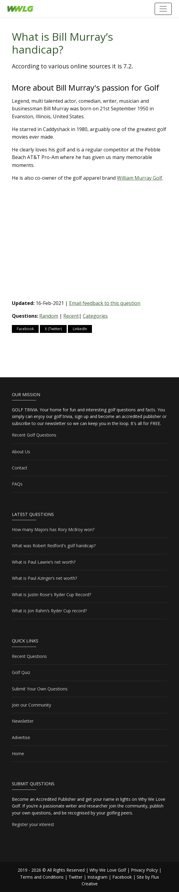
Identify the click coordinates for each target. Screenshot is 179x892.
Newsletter (22, 721)
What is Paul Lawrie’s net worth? (43, 562)
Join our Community (31, 705)
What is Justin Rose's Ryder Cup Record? (51, 594)
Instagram (97, 877)
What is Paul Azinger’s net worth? (44, 578)
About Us (21, 452)
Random (48, 316)
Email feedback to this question (104, 303)
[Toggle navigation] (163, 9)
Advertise (21, 737)
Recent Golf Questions (34, 435)
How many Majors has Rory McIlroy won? (53, 529)
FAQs (17, 484)
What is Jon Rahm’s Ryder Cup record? (49, 611)
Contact (19, 468)
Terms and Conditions (42, 877)
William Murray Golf (139, 178)
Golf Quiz (21, 672)
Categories (95, 316)
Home (18, 753)
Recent (71, 316)
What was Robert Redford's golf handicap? (54, 545)
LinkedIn (80, 328)
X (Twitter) (53, 328)
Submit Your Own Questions (40, 689)
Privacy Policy (144, 870)
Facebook (25, 328)
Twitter (75, 877)
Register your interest (33, 824)
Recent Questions (29, 656)
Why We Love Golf (108, 870)
